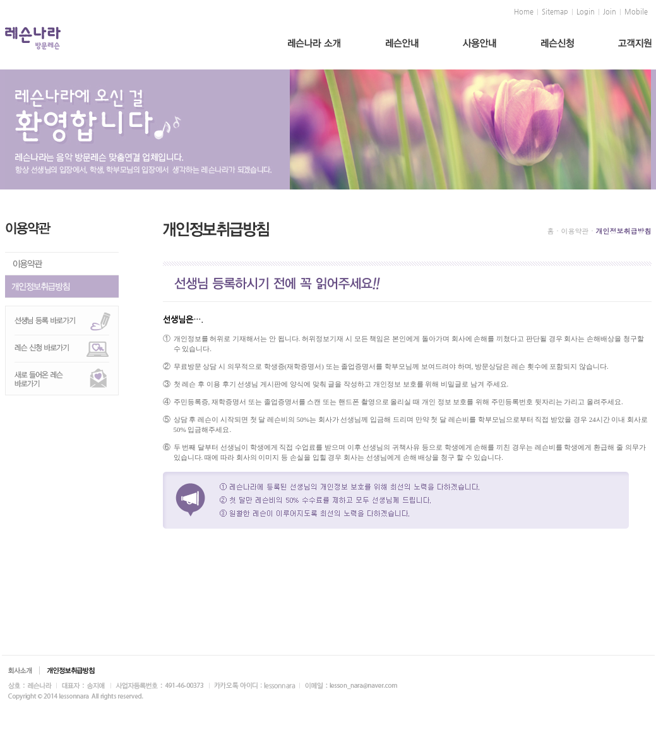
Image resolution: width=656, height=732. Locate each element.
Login (585, 12)
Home (524, 12)
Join (609, 12)
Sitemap (555, 12)
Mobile (636, 12)
